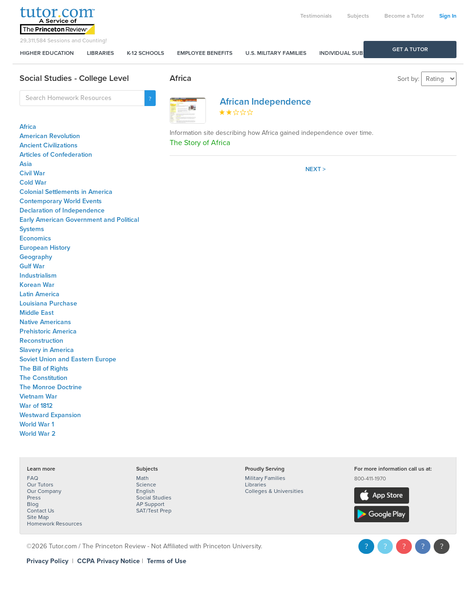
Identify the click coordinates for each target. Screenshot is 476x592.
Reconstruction (41, 341)
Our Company (44, 491)
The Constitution (43, 378)
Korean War (37, 285)
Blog (33, 504)
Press (34, 497)
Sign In (447, 16)
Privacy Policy (47, 561)
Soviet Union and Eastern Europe (68, 359)
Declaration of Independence (62, 210)
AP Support (150, 504)
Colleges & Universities (274, 491)
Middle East (36, 313)
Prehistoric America (48, 331)
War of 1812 (36, 406)
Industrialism (38, 275)
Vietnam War (38, 396)
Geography (36, 257)
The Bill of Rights (44, 368)
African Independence (265, 101)
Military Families (265, 478)
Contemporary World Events (61, 201)
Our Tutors (40, 484)
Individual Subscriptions (357, 53)
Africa (28, 127)
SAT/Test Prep (154, 510)
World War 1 (37, 424)
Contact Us (40, 510)
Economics (35, 238)
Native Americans (45, 322)
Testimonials (316, 16)
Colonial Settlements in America (66, 192)
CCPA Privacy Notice (108, 561)
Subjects (358, 16)
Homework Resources (54, 523)
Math (142, 478)
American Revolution (50, 136)
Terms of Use (166, 561)
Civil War (32, 173)
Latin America (40, 294)
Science (146, 484)
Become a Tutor (404, 16)
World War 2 (37, 434)
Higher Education (47, 53)
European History (45, 248)
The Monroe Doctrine (51, 387)
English (145, 491)
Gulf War (32, 266)
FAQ (32, 478)
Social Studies (154, 497)
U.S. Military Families (275, 53)
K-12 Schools (145, 53)
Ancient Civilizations (49, 145)
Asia (26, 164)
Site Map (38, 517)
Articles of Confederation (56, 155)
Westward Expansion (50, 415)
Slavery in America (47, 350)
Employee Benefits (204, 53)
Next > (315, 169)
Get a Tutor (410, 49)
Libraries (100, 53)
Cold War (33, 182)
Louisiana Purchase (48, 303)
